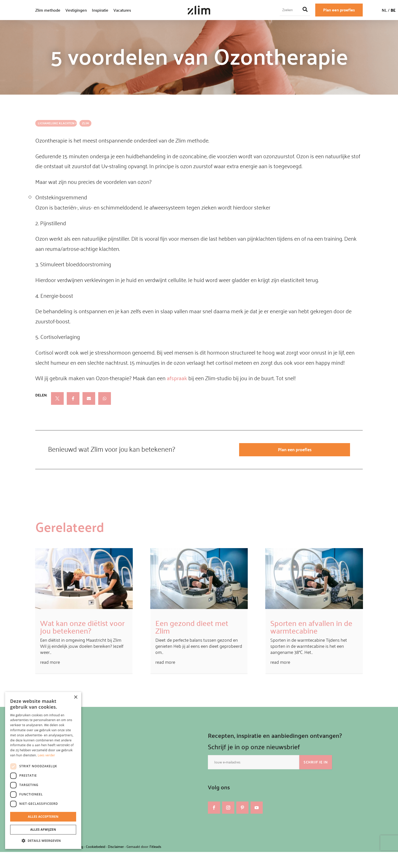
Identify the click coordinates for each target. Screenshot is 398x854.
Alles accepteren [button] (43, 816)
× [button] (75, 697)
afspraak (176, 378)
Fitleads (155, 848)
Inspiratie (100, 10)
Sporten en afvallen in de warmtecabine (311, 628)
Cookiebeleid (95, 848)
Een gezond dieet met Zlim (191, 628)
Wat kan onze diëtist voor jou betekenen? (82, 628)
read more (50, 663)
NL (384, 10)
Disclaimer (116, 848)
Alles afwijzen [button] (43, 829)
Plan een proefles (339, 9)
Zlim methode (47, 10)
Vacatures (122, 10)
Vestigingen (76, 10)
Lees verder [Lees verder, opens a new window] (46, 755)
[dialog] (43, 770)
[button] (43, 841)
